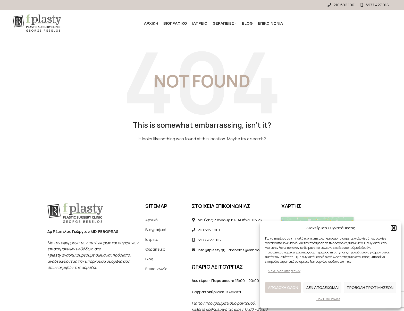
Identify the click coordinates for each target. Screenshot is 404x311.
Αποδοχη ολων (283, 287)
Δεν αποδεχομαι (322, 287)
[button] (393, 228)
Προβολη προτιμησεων (370, 287)
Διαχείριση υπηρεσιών (284, 271)
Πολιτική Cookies (328, 299)
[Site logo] (37, 23)
